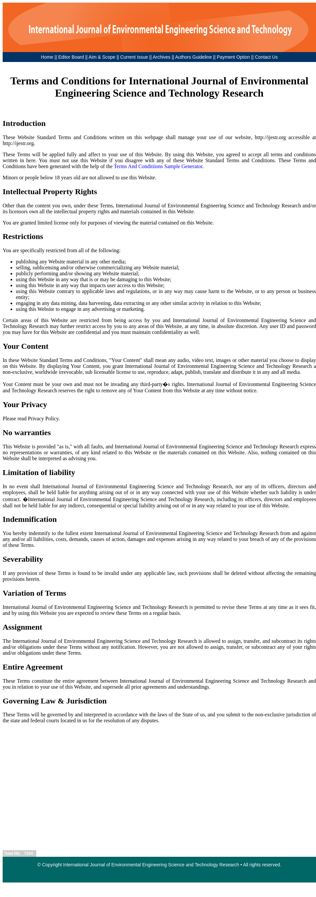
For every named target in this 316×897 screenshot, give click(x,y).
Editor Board (71, 57)
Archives (162, 57)
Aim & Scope (103, 57)
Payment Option (233, 57)
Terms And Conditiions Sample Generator (158, 166)
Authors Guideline (193, 57)
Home (47, 57)
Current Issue (134, 57)
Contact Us (266, 57)
